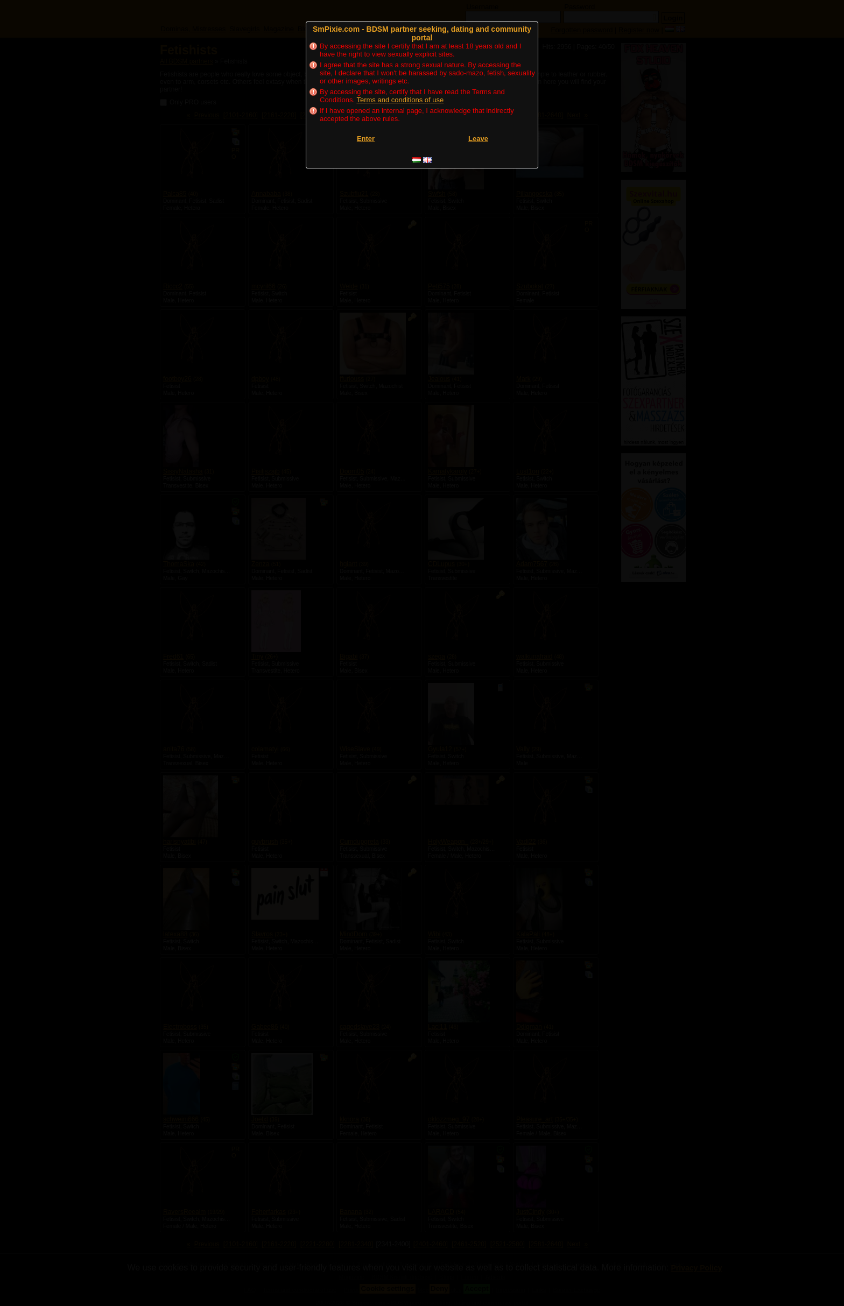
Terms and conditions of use (400, 100)
